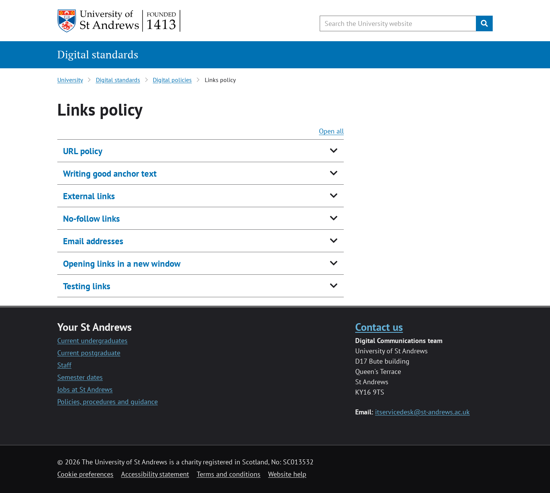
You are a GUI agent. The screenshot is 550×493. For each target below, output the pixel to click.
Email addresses (93, 240)
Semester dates (80, 377)
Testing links (86, 286)
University (70, 80)
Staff (64, 365)
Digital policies (172, 80)
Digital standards (97, 54)
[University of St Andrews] (119, 21)
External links (89, 195)
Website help (287, 474)
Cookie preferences (85, 474)
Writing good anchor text (110, 173)
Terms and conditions (228, 474)
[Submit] (484, 23)
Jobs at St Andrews (85, 389)
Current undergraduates (92, 340)
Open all (331, 131)
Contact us (379, 327)
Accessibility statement (155, 474)
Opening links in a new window (122, 263)
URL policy (82, 150)
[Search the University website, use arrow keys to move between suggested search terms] (398, 23)
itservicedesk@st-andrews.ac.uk (422, 412)
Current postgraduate (88, 352)
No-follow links (91, 218)
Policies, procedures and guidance (107, 401)
